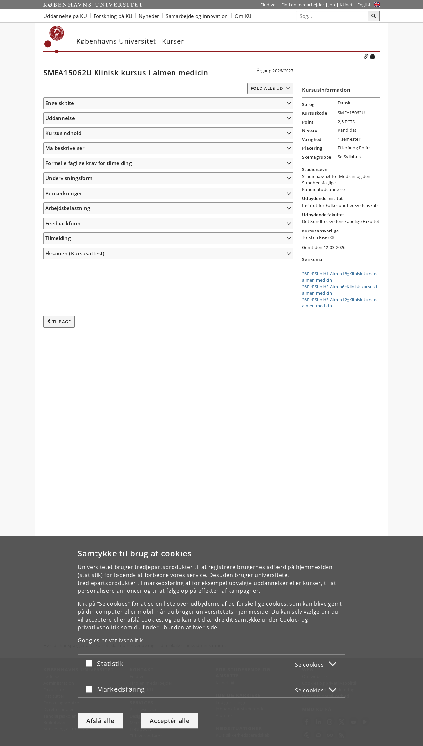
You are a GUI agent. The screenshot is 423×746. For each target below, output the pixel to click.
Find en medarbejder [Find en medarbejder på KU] (302, 5)
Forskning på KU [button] (113, 16)
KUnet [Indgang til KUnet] (346, 5)
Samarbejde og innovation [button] (197, 16)
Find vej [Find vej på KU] (268, 5)
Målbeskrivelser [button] (65, 235)
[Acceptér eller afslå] (91, 663)
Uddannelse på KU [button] (65, 16)
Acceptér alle (169, 721)
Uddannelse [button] (60, 127)
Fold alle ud (267, 88)
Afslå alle (100, 721)
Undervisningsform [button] (68, 519)
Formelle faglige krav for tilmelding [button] (88, 504)
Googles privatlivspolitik (110, 640)
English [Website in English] (364, 5)
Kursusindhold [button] (63, 152)
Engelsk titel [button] (60, 103)
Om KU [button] (243, 16)
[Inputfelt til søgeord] (332, 16)
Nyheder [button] (149, 16)
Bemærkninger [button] (63, 534)
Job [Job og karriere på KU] (331, 5)
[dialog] (211, 641)
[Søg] (374, 16)
